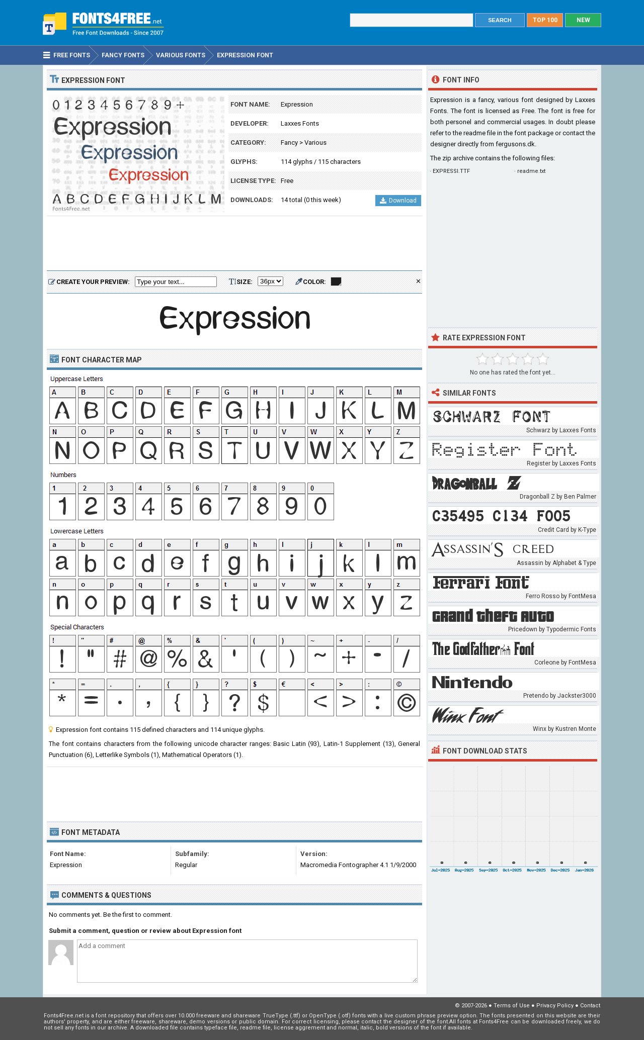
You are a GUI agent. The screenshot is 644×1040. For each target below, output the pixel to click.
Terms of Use (512, 1005)
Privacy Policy (555, 1005)
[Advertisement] (234, 243)
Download (398, 200)
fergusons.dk (515, 144)
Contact (590, 1005)
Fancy (289, 142)
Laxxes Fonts (300, 123)
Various (315, 142)
